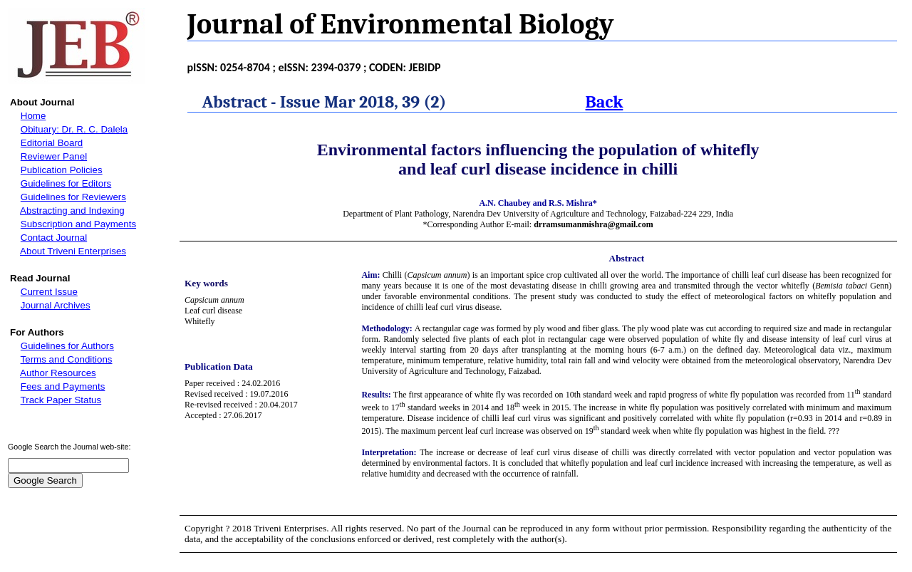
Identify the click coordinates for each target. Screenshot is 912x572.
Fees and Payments (63, 386)
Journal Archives (55, 305)
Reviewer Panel (54, 156)
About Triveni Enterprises (73, 251)
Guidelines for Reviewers (73, 197)
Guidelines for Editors (66, 183)
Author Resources (58, 373)
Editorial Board (52, 142)
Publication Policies (62, 170)
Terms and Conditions (67, 359)
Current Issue (49, 291)
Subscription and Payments (78, 224)
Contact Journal (54, 237)
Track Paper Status (61, 400)
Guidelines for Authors (67, 345)
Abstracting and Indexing (72, 210)
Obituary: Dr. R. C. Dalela (74, 129)
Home (33, 115)
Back (604, 102)
